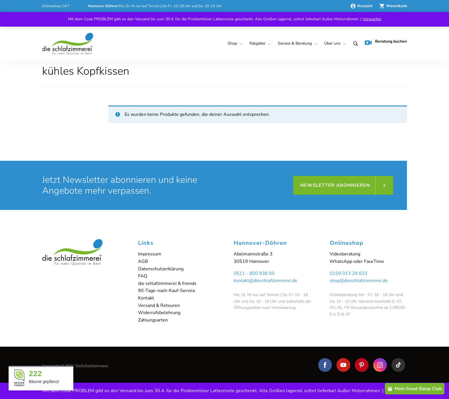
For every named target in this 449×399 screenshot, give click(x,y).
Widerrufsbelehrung (159, 312)
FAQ (142, 276)
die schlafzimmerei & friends (167, 283)
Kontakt (146, 298)
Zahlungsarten (153, 320)
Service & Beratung (295, 43)
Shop (232, 43)
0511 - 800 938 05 (254, 273)
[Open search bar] (354, 44)
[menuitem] (234, 44)
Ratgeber (257, 43)
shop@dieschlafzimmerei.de (359, 280)
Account (361, 6)
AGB (143, 261)
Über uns (332, 43)
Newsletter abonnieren (335, 185)
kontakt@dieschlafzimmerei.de (265, 280)
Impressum (149, 254)
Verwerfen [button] (372, 19)
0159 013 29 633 (348, 273)
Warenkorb (393, 6)
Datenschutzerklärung (161, 269)
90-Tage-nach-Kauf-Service (166, 290)
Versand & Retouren (159, 305)
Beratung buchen (386, 42)
